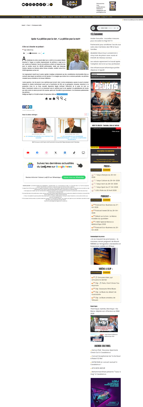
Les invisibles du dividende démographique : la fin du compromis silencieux (71, 139)
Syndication (76, 404)
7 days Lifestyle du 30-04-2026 (106, 169)
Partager (60, 104)
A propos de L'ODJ (34, 394)
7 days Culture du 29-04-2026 (106, 172)
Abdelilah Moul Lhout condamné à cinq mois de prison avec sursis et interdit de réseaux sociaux (105, 49)
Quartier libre (53, 144)
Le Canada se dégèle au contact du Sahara (38, 138)
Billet (26, 144)
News (32, 17)
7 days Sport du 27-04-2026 (105, 178)
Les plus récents (97, 164)
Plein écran (116, 125)
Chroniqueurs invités (39, 25)
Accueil (24, 25)
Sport (70, 17)
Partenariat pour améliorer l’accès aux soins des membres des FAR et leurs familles (104, 44)
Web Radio (96, 17)
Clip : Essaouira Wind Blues (104, 273)
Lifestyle (56, 17)
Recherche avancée (97, 67)
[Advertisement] (56, 32)
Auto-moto (78, 17)
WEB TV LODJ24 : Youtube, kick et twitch (105, 117)
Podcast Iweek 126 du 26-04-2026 (106, 201)
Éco (38, 17)
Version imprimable (51, 99)
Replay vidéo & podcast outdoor (77, 144)
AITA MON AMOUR (97, 342)
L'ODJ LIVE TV (83, 394)
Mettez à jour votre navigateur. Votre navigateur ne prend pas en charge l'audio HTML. (108, 28)
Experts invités (45, 144)
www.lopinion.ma (62, 94)
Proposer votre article (59, 394)
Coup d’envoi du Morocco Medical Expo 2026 (111, 313)
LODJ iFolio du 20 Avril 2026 (104, 181)
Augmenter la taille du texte (69, 99)
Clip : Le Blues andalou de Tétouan (107, 281)
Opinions (87, 17)
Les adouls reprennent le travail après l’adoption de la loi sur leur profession (105, 55)
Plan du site (67, 404)
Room (29, 25)
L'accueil (25, 17)
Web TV (104, 17)
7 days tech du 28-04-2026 (105, 175)
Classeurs (110, 164)
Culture (64, 17)
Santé (49, 17)
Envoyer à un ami (38, 99)
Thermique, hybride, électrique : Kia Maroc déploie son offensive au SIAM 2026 (103, 290)
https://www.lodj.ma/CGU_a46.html (106, 155)
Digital (43, 17)
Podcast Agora (56, 146)
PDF (110, 17)
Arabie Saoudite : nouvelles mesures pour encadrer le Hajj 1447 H (103, 39)
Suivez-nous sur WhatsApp (74, 182)
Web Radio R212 (108, 395)
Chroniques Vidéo (63, 144)
